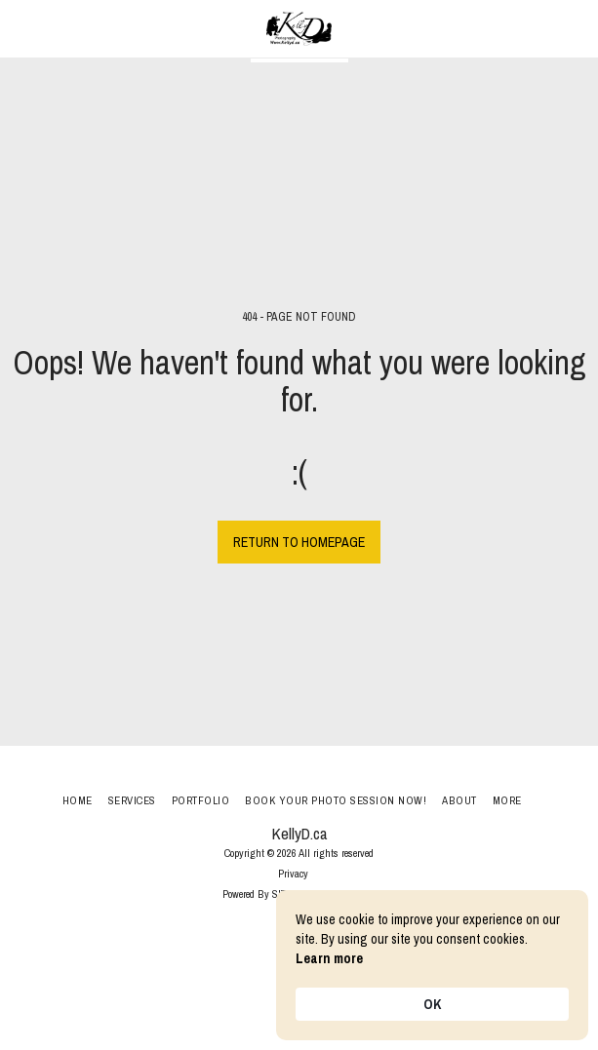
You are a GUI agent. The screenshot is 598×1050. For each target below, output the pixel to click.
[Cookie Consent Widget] (432, 965)
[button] (21, 28)
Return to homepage (299, 542)
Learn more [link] (329, 958)
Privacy (293, 873)
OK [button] (432, 1004)
